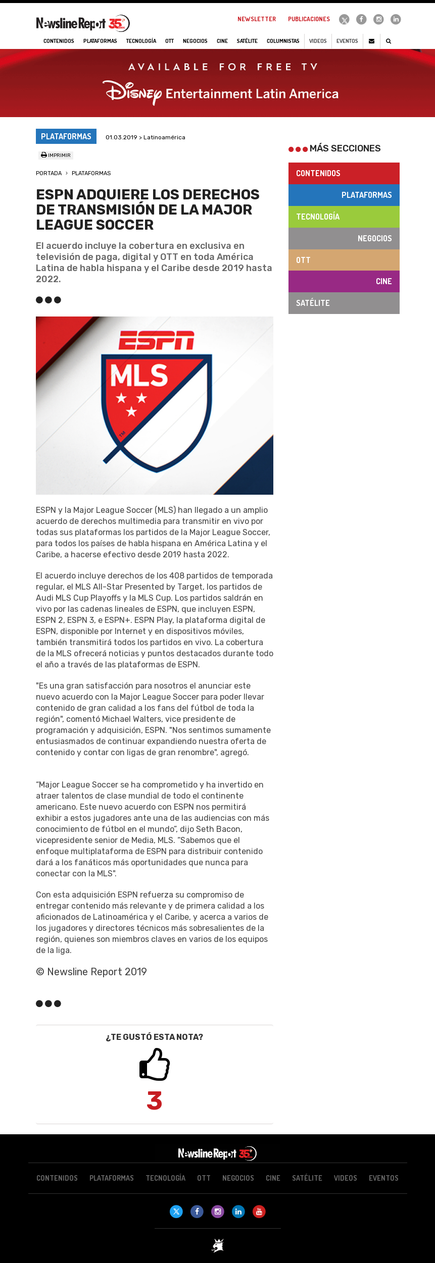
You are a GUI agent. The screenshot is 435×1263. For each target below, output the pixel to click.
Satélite (313, 303)
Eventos (347, 40)
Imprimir (56, 155)
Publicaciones (309, 19)
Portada (49, 173)
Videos (318, 40)
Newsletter (256, 19)
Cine (384, 281)
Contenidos (318, 173)
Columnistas (283, 40)
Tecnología (318, 217)
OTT (303, 260)
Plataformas (91, 173)
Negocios (375, 238)
